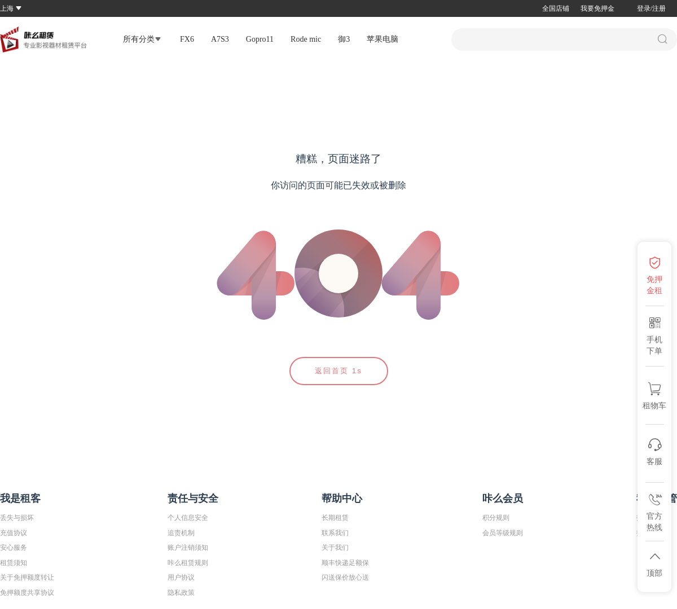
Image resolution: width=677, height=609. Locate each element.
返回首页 (338, 371)
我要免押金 (597, 8)
